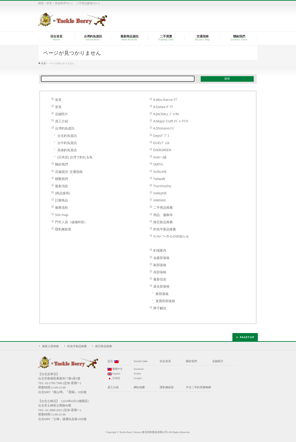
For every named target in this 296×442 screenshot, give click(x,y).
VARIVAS (159, 200)
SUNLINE (160, 171)
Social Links (141, 361)
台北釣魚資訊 (67, 135)
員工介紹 (61, 121)
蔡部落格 (162, 294)
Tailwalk (159, 179)
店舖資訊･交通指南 (69, 171)
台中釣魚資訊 (67, 143)
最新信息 (159, 279)
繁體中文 (115, 369)
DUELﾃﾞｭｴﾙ (161, 143)
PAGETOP (247, 337)
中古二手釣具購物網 (198, 387)
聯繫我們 (61, 179)
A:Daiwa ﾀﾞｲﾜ (163, 107)
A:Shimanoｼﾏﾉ (163, 128)
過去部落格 (161, 286)
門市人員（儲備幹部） (71, 222)
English (114, 373)
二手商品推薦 (163, 207)
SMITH (158, 164)
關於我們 (61, 164)
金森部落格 (161, 258)
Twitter (137, 373)
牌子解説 (159, 308)
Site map (61, 215)
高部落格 (159, 272)
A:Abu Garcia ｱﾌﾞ (166, 99)
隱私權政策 (63, 229)
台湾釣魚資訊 (64, 128)
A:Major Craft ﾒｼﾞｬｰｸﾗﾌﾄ (171, 121)
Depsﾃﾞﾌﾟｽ (161, 135)
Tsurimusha (162, 186)
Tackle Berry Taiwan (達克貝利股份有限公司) (143, 432)
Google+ (138, 378)
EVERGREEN (162, 150)
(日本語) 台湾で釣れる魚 (74, 157)
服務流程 (61, 207)
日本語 (114, 378)
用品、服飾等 (163, 215)
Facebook (139, 368)
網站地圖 (139, 387)
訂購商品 (61, 200)
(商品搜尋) (62, 193)
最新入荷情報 (50, 346)
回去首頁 (165, 361)
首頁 (58, 99)
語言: (113, 361)
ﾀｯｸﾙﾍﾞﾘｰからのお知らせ (171, 236)
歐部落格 (159, 265)
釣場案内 (159, 250)
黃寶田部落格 (165, 301)
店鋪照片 (61, 114)
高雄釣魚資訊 (67, 150)
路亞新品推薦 (163, 222)
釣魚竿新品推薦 (164, 229)
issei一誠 (159, 157)
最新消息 (61, 186)
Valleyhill (159, 193)
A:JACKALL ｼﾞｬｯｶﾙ (166, 114)
